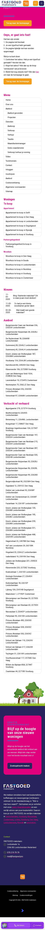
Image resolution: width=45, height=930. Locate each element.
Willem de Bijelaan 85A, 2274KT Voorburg (19, 666)
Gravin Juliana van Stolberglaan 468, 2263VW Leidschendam (21, 535)
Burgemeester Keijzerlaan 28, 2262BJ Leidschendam (21, 333)
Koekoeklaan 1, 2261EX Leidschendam (22, 572)
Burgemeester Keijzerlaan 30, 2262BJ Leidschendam (21, 462)
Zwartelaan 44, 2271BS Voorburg (19, 671)
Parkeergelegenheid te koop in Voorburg (18, 245)
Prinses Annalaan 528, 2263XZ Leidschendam (18, 628)
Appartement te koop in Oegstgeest (21, 226)
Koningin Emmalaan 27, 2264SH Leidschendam (19, 577)
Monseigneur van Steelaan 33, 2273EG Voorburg (22, 599)
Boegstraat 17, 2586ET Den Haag (19, 424)
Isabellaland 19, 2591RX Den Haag (20, 556)
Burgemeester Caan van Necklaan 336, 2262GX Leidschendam (22, 326)
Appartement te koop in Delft (18, 213)
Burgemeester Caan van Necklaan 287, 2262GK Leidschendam (22, 449)
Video (8, 156)
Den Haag (34, 819)
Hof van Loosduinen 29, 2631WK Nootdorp (19, 546)
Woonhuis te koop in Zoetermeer (19, 278)
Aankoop (11, 126)
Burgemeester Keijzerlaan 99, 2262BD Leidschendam (22, 476)
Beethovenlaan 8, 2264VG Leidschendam (16, 414)
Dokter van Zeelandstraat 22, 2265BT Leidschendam (21, 498)
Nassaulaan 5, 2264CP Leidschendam (21, 612)
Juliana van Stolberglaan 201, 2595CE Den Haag (21, 562)
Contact (9, 165)
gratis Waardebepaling (21, 807)
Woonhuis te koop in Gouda (17, 260)
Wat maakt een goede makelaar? (20, 311)
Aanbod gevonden (15, 113)
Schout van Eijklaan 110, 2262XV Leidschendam (19, 641)
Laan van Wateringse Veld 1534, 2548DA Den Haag (19, 375)
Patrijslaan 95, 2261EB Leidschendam (21, 616)
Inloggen (9, 169)
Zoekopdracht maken (20, 766)
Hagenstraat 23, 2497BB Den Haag (20, 541)
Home (8, 100)
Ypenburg (25, 819)
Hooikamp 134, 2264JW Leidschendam (22, 360)
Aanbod (9, 109)
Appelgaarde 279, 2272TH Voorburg (21, 408)
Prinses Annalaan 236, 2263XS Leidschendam (18, 390)
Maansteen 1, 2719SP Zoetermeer (20, 594)
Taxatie (11, 139)
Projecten (12, 117)
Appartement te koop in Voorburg (19, 234)
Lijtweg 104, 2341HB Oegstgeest (20, 590)
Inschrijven (10, 174)
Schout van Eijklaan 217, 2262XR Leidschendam (19, 648)
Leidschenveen (10, 822)
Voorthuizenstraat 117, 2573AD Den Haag (21, 659)
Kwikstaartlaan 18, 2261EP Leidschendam (17, 584)
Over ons (9, 104)
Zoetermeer (8, 819)
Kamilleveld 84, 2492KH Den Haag (20, 365)
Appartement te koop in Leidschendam (22, 221)
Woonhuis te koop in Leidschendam (21, 265)
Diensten (9, 122)
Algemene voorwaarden (15, 187)
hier (37, 72)
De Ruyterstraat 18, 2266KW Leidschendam (17, 339)
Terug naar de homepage (17, 23)
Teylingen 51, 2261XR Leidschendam (21, 654)
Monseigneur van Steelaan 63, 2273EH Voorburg (22, 606)
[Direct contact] (35, 3)
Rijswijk (20, 822)
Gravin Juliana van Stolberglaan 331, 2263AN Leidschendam (21, 529)
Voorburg (22, 816)
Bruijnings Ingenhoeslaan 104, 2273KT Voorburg (22, 429)
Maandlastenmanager (17, 143)
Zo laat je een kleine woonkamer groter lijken (20, 304)
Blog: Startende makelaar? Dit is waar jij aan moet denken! (22, 296)
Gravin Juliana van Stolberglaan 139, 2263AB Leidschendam (21, 509)
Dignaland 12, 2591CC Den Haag (19, 486)
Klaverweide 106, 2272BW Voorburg (21, 369)
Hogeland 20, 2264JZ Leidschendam (21, 552)
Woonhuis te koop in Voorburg (18, 273)
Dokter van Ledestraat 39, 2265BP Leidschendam (20, 491)
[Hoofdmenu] (41, 3)
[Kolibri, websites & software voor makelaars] (22, 910)
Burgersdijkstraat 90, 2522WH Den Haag (22, 481)
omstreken (31, 822)
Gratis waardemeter (16, 148)
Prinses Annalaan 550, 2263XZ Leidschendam (18, 635)
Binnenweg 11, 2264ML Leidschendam (22, 419)
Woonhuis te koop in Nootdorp (18, 269)
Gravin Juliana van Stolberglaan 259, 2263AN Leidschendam (21, 522)
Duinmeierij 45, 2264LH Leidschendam (22, 349)
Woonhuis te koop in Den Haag (18, 256)
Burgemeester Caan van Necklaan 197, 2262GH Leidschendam (22, 436)
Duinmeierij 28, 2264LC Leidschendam (22, 345)
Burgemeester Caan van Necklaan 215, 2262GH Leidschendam (22, 442)
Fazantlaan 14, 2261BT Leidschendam (22, 503)
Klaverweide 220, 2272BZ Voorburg (21, 567)
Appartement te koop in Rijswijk (19, 230)
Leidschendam (12, 816)
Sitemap (9, 191)
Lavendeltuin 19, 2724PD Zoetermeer (21, 380)
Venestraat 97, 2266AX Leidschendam (22, 396)
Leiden (17, 819)
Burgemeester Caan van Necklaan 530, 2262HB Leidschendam (22, 456)
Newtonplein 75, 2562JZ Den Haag (20, 385)
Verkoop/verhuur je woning (19, 152)
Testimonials (11, 161)
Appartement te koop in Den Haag (20, 217)
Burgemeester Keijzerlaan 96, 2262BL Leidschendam (21, 469)
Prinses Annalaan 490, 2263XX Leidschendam (18, 621)
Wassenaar (31, 816)
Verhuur (11, 135)
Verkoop (11, 130)
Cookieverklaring (13, 183)
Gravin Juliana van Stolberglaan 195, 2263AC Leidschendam (21, 515)
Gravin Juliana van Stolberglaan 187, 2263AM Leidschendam (21, 355)
